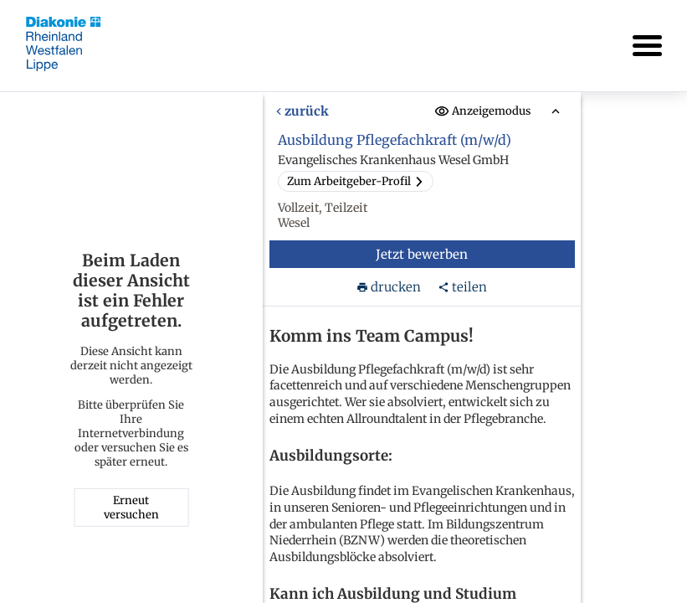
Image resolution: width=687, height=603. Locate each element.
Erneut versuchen (131, 507)
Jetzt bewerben (422, 254)
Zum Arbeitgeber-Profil (354, 181)
